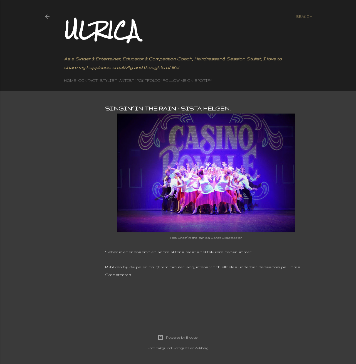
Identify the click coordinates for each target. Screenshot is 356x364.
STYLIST (108, 80)
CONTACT (88, 80)
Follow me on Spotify (187, 80)
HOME (70, 80)
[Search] (304, 16)
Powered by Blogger (178, 337)
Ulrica (101, 30)
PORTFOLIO (148, 80)
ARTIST (126, 80)
